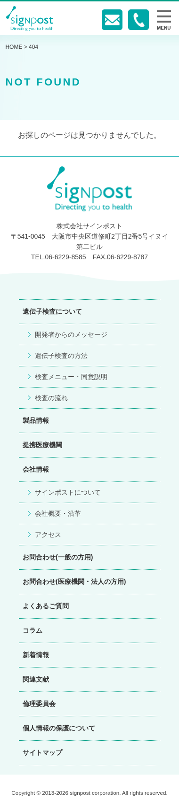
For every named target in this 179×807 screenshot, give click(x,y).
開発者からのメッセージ (71, 334)
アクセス (48, 534)
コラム (32, 630)
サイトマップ (42, 752)
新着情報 (36, 655)
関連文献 (36, 679)
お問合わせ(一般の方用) (58, 557)
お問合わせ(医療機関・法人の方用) (74, 581)
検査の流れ (51, 398)
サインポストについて (68, 492)
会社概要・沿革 (58, 513)
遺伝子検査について (52, 311)
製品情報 (36, 420)
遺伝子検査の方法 (61, 355)
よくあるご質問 (46, 606)
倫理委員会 (39, 703)
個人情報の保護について (59, 728)
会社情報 (36, 469)
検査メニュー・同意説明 (71, 376)
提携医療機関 (42, 445)
